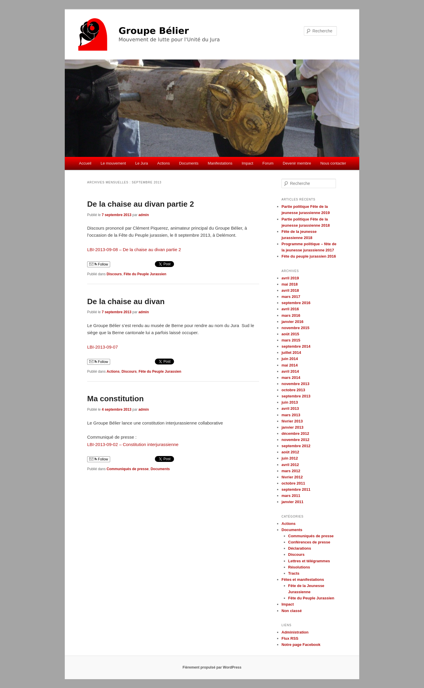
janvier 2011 (292, 502)
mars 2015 (290, 340)
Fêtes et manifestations (302, 579)
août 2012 (290, 452)
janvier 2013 (292, 427)
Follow (98, 264)
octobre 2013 (293, 390)
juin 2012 (289, 458)
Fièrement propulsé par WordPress (212, 667)
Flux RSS (289, 638)
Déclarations (299, 548)
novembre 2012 (295, 439)
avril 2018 (290, 290)
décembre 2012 (295, 433)
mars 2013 (290, 415)
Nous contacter (333, 163)
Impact (247, 163)
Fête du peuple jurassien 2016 (308, 256)
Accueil (85, 163)
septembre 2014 (295, 346)
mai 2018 (289, 284)
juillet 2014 (291, 352)
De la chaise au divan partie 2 (140, 204)
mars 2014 (290, 377)
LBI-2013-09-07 (102, 346)
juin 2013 (289, 402)
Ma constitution (115, 398)
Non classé (291, 611)
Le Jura (141, 163)
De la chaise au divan (126, 301)
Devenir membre (297, 163)
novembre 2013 (295, 384)
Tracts (293, 573)
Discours (114, 274)
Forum (268, 163)
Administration (295, 632)
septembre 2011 (295, 489)
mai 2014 (289, 365)
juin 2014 (289, 359)
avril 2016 (290, 309)
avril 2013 (290, 408)
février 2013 (292, 421)
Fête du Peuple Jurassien (145, 274)
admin (143, 215)
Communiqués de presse (128, 469)
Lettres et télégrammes (309, 561)
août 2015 (290, 334)
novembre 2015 (295, 328)
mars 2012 (290, 471)
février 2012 (292, 477)
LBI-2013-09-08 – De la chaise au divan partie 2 (134, 249)
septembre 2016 (295, 303)
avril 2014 (290, 371)
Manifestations (220, 163)
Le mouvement (113, 163)
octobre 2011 (293, 483)
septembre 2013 (295, 396)
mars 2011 (290, 495)
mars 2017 (290, 296)
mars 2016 (290, 315)
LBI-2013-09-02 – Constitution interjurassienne (132, 444)
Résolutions (299, 567)
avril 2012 (290, 464)
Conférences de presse (309, 542)
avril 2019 (290, 278)
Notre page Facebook (300, 644)
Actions (163, 163)
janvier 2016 (292, 321)
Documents (188, 163)
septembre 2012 (295, 446)
